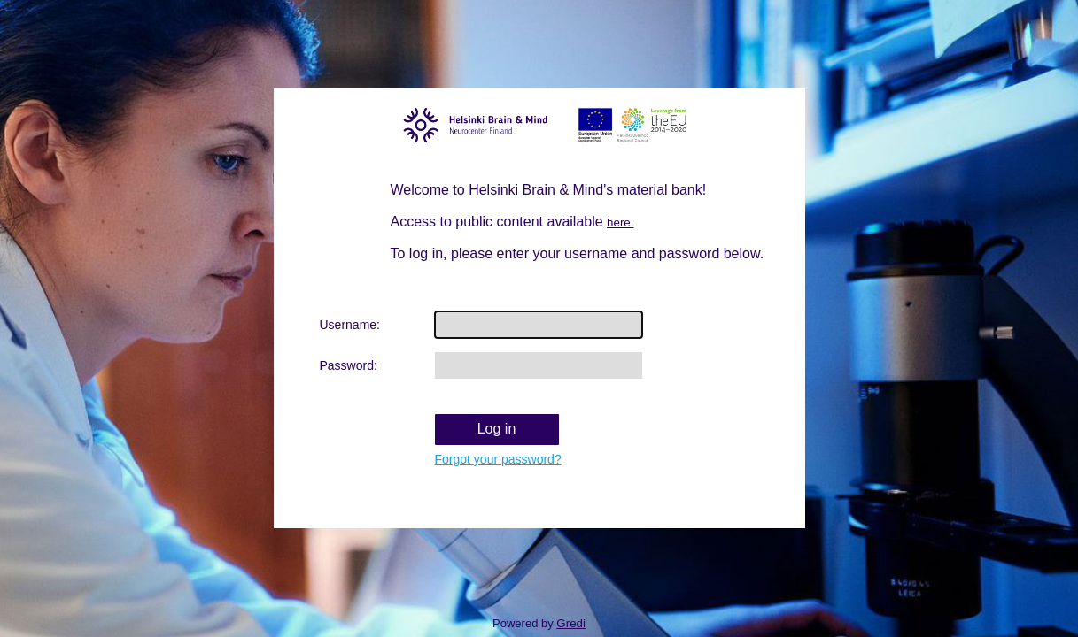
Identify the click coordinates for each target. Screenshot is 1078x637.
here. (620, 222)
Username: (350, 325)
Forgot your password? (498, 459)
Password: (348, 365)
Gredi (571, 623)
